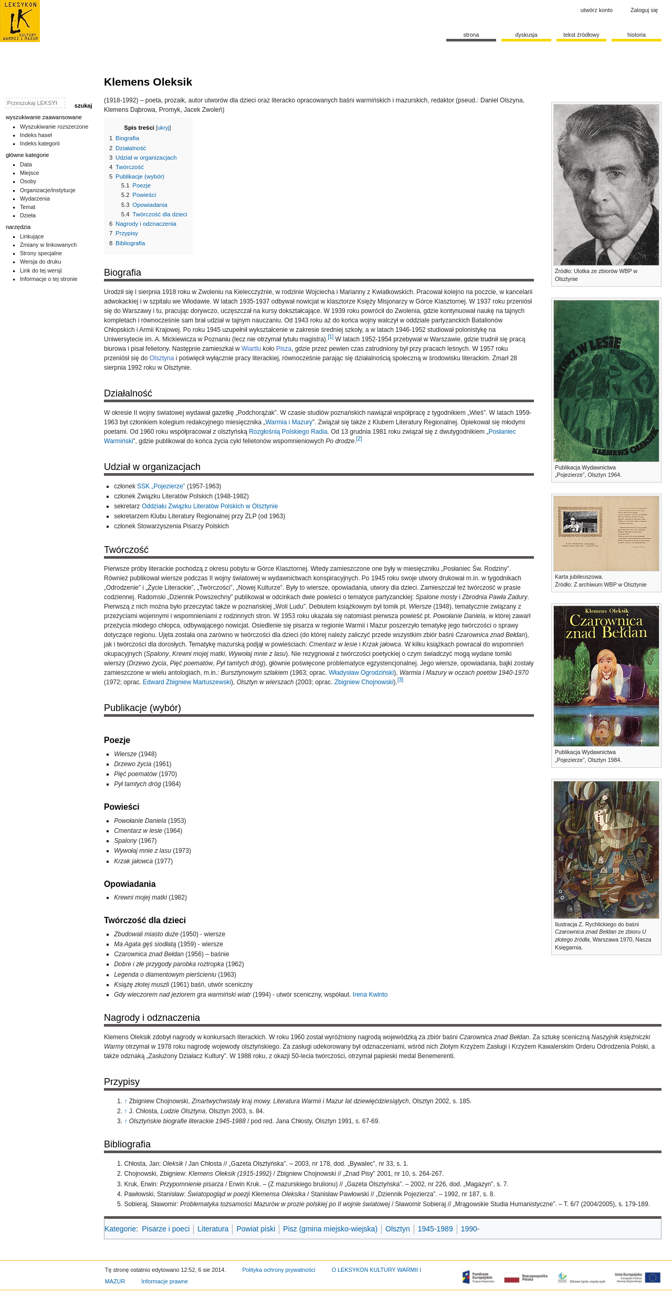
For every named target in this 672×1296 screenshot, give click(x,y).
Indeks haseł (36, 135)
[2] (359, 439)
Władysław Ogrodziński (361, 672)
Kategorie (120, 1229)
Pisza (283, 348)
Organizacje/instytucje (48, 190)
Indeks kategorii (40, 143)
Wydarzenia (35, 198)
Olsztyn (397, 1229)
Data (26, 164)
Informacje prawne (164, 1281)
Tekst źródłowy (581, 35)
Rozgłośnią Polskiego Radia (288, 431)
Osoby (28, 181)
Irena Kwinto (370, 994)
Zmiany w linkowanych (48, 245)
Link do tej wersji (41, 270)
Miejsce (29, 173)
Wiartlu (251, 348)
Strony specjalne (41, 253)
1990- (470, 1229)
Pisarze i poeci (166, 1229)
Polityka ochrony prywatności (278, 1270)
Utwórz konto (597, 10)
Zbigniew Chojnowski (364, 682)
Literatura (212, 1229)
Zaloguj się (644, 10)
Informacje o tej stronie (49, 279)
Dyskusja (526, 35)
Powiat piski (255, 1229)
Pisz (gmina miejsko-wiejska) (330, 1229)
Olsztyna (162, 358)
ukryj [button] (164, 127)
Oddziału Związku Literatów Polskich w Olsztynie (210, 506)
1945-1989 (435, 1229)
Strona (471, 35)
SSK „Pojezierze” (161, 486)
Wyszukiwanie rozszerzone (54, 126)
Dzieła (28, 215)
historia (636, 35)
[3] (400, 680)
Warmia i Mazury (288, 422)
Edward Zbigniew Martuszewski (187, 682)
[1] (330, 337)
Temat (28, 207)
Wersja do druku (40, 261)
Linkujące (32, 236)
